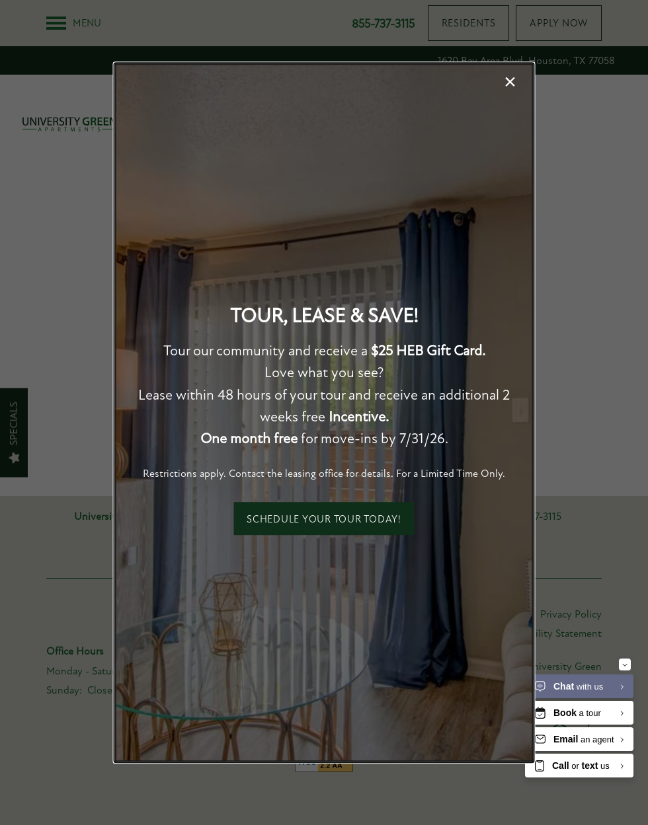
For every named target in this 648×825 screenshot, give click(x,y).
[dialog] (324, 413)
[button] (324, 518)
